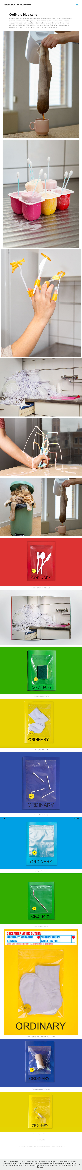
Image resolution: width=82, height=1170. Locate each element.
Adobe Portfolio (60, 1146)
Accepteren (72, 1165)
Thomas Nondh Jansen (17, 4)
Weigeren (40, 1167)
